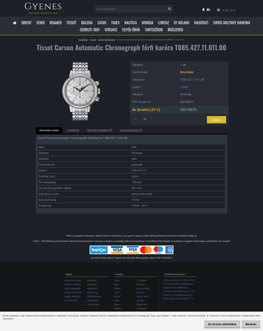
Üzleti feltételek (94, 296)
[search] (169, 9)
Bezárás (251, 324)
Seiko (40, 22)
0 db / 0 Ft (229, 10)
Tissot (71, 22)
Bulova (87, 22)
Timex (115, 22)
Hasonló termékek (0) (99, 130)
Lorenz (163, 22)
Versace (110, 29)
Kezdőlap (83, 39)
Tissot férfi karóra (106, 39)
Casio (101, 22)
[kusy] (137, 119)
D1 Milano (181, 22)
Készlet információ (73, 292)
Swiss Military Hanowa (231, 22)
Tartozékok (154, 29)
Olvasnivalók (93, 304)
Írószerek (175, 29)
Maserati (201, 22)
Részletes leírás (49, 130)
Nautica (130, 22)
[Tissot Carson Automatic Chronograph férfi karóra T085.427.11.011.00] (80, 60)
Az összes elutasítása (222, 324)
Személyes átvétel (72, 280)
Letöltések (73, 130)
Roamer (56, 22)
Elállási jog (92, 292)
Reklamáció (92, 288)
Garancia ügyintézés (92, 282)
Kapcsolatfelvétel (72, 288)
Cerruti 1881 (90, 29)
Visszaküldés (70, 300)
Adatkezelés (93, 300)
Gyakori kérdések (72, 296)
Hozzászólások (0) (131, 130)
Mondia (147, 22)
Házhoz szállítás (72, 284)
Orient (26, 22)
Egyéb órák (131, 29)
